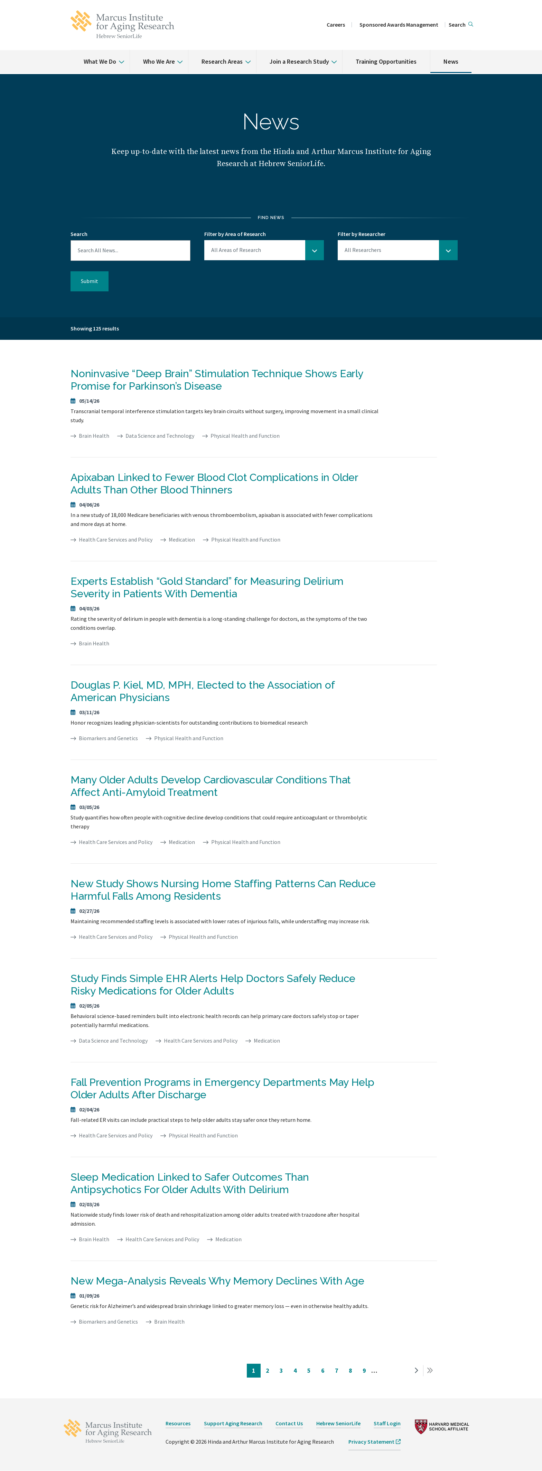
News (450, 61)
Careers (336, 24)
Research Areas (222, 61)
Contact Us (289, 1423)
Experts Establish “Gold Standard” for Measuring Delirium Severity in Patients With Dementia (207, 587)
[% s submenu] (119, 56)
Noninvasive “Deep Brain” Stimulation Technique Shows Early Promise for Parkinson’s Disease (217, 379)
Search (79, 234)
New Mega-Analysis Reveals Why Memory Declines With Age (217, 1281)
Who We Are (159, 61)
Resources (178, 1423)
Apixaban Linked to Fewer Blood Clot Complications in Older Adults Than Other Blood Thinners (214, 483)
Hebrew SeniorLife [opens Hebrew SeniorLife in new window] (338, 1423)
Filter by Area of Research (235, 234)
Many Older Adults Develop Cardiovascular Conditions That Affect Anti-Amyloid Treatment (211, 786)
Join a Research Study (299, 61)
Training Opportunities (386, 61)
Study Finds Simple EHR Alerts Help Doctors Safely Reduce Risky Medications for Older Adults (213, 984)
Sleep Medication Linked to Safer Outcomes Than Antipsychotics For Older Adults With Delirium (190, 1183)
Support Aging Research (233, 1423)
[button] (461, 24)
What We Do (100, 61)
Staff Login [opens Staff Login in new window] (387, 1423)
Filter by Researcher (361, 234)
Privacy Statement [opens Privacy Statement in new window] (371, 1441)
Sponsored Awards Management (398, 24)
